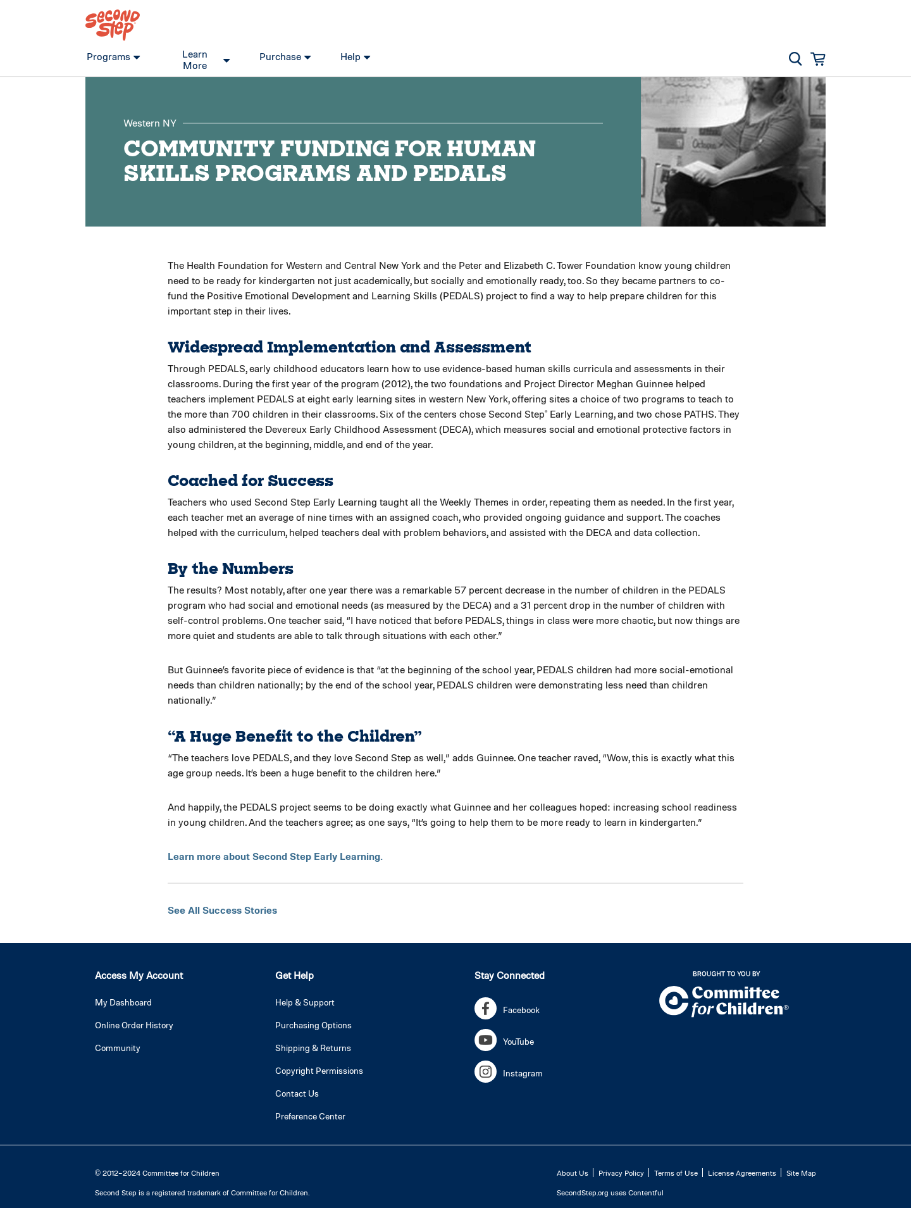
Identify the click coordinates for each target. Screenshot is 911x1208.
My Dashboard (123, 1002)
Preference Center (310, 1116)
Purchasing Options (313, 1024)
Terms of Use (676, 1172)
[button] (795, 59)
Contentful (646, 1192)
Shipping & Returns (313, 1047)
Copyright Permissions (319, 1070)
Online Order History (134, 1024)
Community (117, 1047)
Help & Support (305, 1002)
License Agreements (742, 1172)
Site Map (801, 1172)
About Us (572, 1172)
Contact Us (297, 1093)
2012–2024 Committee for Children (161, 1172)
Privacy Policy (621, 1172)
